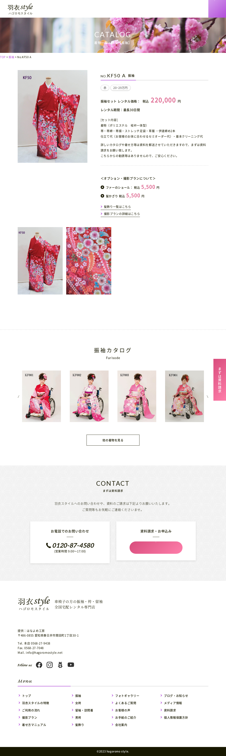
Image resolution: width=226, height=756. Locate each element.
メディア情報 (173, 703)
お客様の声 (122, 710)
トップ (26, 695)
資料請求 (170, 710)
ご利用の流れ (31, 710)
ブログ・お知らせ (176, 695)
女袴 (78, 703)
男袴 (78, 717)
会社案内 (121, 725)
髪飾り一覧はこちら (117, 206)
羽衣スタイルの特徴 (35, 703)
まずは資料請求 (219, 379)
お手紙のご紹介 (125, 717)
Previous (12, 396)
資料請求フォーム (156, 548)
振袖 (11, 57)
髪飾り (79, 725)
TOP (3, 57)
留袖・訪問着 (84, 710)
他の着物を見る (113, 440)
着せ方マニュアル (34, 725)
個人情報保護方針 (176, 717)
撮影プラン (29, 717)
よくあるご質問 (125, 703)
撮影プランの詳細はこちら (122, 213)
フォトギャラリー (127, 695)
